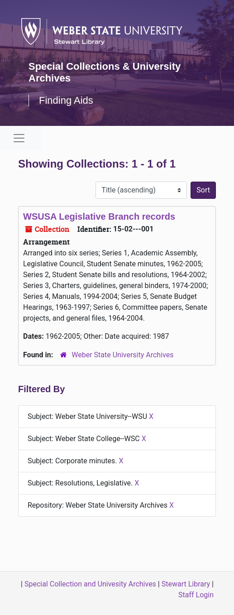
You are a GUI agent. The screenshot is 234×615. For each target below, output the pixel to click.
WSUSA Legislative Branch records (99, 216)
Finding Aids (66, 100)
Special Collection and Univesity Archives (90, 584)
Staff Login (196, 595)
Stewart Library (186, 584)
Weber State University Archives (122, 355)
